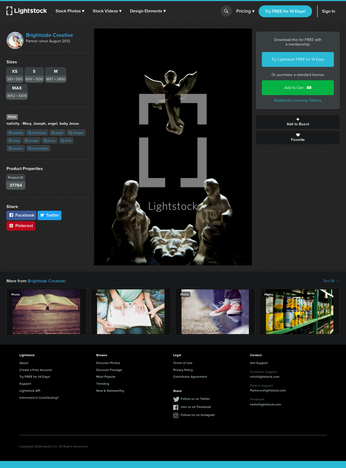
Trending (102, 383)
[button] (70, 11)
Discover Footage (109, 370)
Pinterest (21, 226)
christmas (37, 132)
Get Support (259, 362)
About (23, 362)
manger (76, 132)
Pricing (245, 11)
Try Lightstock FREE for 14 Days (298, 59)
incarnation (38, 148)
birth (66, 140)
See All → (331, 281)
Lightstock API (29, 390)
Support (25, 383)
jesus (50, 140)
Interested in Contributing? (39, 397)
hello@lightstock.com (265, 404)
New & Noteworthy (110, 390)
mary (14, 140)
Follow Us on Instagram (198, 414)
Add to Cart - (298, 88)
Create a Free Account (35, 370)
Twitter (50, 215)
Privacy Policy (183, 370)
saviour (16, 148)
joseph (32, 140)
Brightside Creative (49, 35)
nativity (16, 132)
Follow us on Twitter (195, 398)
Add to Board (298, 122)
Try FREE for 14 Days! (285, 11)
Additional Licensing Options (298, 100)
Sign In (328, 11)
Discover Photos (108, 362)
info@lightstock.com (264, 376)
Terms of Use (183, 362)
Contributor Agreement (190, 376)
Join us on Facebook (196, 406)
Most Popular (105, 376)
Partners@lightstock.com (268, 390)
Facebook (21, 215)
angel (57, 132)
